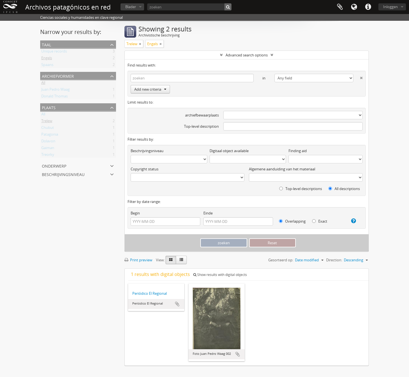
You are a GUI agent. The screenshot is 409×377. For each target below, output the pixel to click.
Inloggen (390, 6)
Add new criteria (150, 89)
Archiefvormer (58, 75)
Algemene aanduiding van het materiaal (282, 169)
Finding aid (297, 150)
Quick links (368, 7)
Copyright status (144, 169)
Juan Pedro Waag (55, 90)
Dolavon (48, 142)
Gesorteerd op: (280, 259)
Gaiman (47, 148)
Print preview (138, 259)
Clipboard (340, 7)
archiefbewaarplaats (202, 115)
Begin (135, 213)
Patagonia (49, 135)
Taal (354, 7)
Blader (130, 6)
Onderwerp (54, 165)
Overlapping (292, 221)
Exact (319, 221)
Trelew (46, 121)
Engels (46, 58)
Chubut (47, 128)
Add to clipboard (177, 304)
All (43, 83)
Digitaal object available (229, 150)
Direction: (334, 259)
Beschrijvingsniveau (63, 174)
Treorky (47, 155)
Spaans (47, 65)
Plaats (49, 107)
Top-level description (201, 126)
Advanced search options (247, 55)
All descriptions (344, 188)
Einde (208, 213)
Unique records (54, 52)
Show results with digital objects (220, 274)
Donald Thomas (54, 97)
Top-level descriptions (300, 188)
